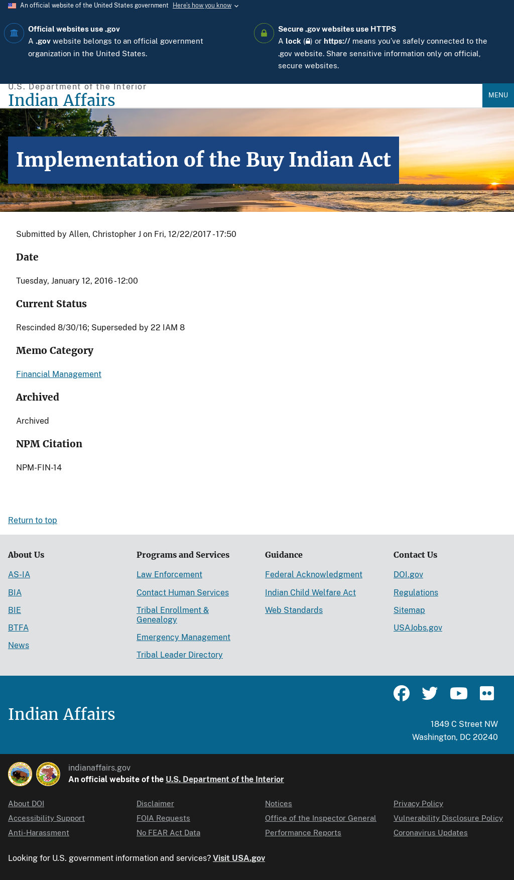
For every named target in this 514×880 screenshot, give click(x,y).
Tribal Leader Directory (180, 655)
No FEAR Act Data (168, 832)
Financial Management (58, 374)
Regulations (416, 592)
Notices (278, 803)
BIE (14, 610)
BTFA (18, 628)
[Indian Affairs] (245, 100)
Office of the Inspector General (320, 818)
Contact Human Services (183, 592)
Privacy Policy (418, 803)
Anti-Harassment (38, 832)
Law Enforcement (169, 574)
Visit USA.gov (239, 858)
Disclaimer (155, 803)
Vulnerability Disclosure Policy (448, 818)
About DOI (26, 803)
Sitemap (409, 610)
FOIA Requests (163, 818)
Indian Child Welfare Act (310, 592)
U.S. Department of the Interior (225, 779)
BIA (15, 592)
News (18, 645)
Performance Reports (303, 832)
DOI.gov (408, 574)
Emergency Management (183, 637)
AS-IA (19, 574)
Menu (498, 95)
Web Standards (294, 610)
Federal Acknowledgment (313, 574)
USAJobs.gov (418, 628)
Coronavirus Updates (431, 832)
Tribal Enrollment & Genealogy (173, 614)
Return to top (32, 520)
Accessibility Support (46, 818)
